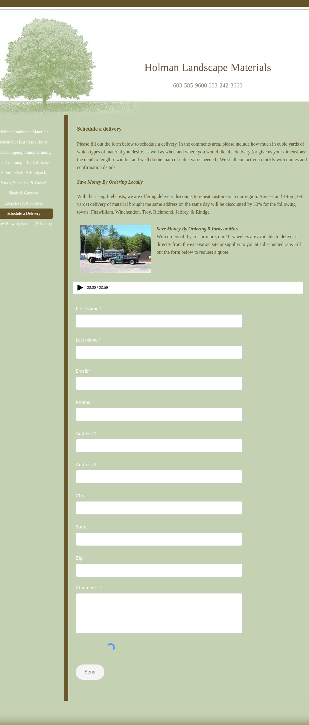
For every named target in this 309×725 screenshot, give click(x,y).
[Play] (80, 288)
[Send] (90, 672)
